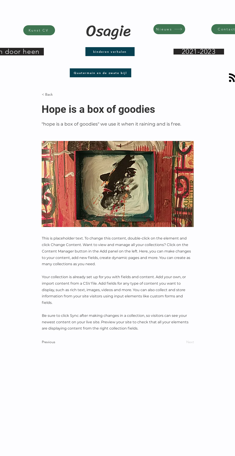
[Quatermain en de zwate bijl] (100, 72)
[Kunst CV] (39, 30)
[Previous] (56, 342)
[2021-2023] (199, 52)
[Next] (182, 342)
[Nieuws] (169, 29)
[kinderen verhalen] (110, 51)
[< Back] (56, 94)
